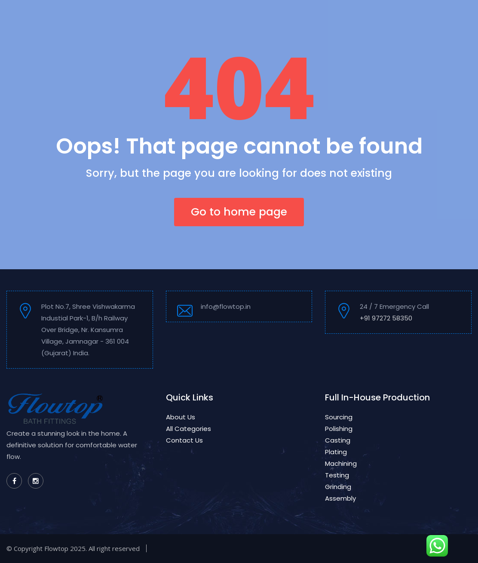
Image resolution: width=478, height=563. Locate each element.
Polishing (338, 428)
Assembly (340, 498)
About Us (180, 416)
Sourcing (338, 416)
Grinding (338, 486)
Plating (336, 451)
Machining (341, 463)
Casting (337, 440)
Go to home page (239, 211)
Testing (337, 475)
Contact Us (184, 440)
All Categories (188, 428)
